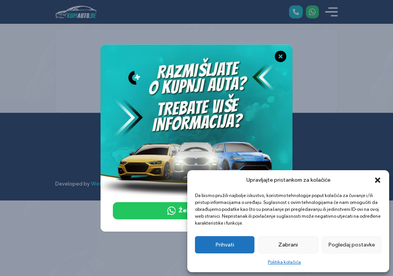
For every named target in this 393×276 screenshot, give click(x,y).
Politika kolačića (284, 262)
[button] (377, 180)
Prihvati (225, 245)
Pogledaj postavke (352, 245)
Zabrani (288, 245)
